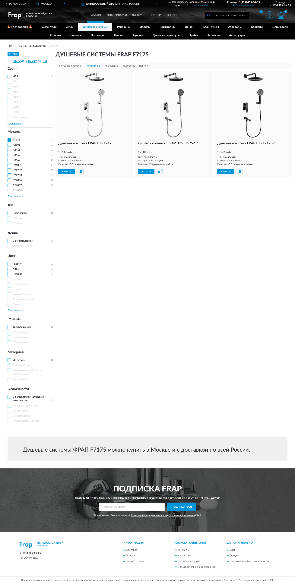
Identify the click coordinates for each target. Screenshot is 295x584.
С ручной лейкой (23, 241)
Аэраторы (235, 27)
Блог (232, 550)
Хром (16, 269)
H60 (15, 86)
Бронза (17, 289)
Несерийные (20, 117)
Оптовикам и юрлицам (124, 15)
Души (70, 27)
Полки (118, 35)
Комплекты (20, 213)
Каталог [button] (96, 15)
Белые (17, 279)
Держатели (280, 27)
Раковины (123, 27)
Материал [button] (16, 352)
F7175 (16, 139)
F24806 (17, 180)
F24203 (17, 175)
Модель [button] (14, 132)
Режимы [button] (14, 319)
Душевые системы (95, 27)
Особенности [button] (18, 389)
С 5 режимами (21, 342)
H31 (15, 81)
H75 (15, 76)
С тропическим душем (26, 421)
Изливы (145, 27)
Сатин (16, 304)
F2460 (16, 155)
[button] (243, 5)
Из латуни (19, 360)
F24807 (17, 185)
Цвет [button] (11, 256)
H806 (16, 107)
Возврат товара (135, 561)
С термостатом (22, 416)
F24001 (17, 165)
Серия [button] (12, 69)
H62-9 (16, 97)
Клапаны (257, 27)
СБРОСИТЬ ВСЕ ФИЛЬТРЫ (30, 61)
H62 (15, 91)
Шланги (55, 35)
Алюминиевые (21, 365)
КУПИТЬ (66, 171)
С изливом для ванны (26, 405)
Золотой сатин (22, 294)
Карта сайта (185, 555)
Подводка (98, 35)
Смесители (49, 27)
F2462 (16, 160)
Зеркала (137, 35)
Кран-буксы (211, 27)
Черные (17, 274)
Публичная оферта (189, 561)
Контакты (174, 15)
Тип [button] (10, 205)
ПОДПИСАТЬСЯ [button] (181, 507)
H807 (16, 112)
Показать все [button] (15, 123)
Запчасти (213, 35)
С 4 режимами (21, 337)
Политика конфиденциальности (249, 561)
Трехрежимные (22, 327)
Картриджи (168, 27)
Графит (17, 264)
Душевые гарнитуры (166, 35)
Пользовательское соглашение (196, 567)
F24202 (17, 170)
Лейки (189, 27)
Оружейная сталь (23, 299)
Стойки (17, 223)
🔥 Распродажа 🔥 (19, 27)
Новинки (154, 15)
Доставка (131, 550)
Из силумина (20, 379)
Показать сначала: (70, 66)
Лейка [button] (13, 233)
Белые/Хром (20, 284)
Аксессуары (237, 35)
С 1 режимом (21, 332)
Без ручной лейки (23, 246)
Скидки (234, 555)
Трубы (194, 35)
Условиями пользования (182, 515)
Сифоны (75, 35)
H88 (15, 102)
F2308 (16, 145)
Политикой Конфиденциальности (149, 515)
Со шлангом (20, 410)
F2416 (16, 150)
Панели (17, 218)
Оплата (130, 555)
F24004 (17, 190)
